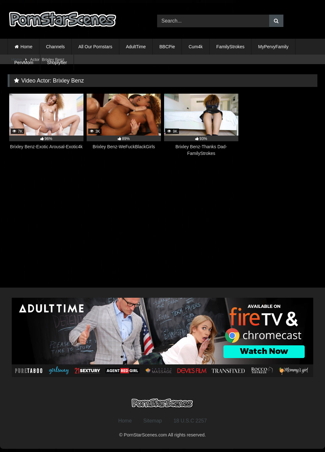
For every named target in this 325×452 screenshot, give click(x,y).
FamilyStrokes (230, 46)
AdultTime (136, 46)
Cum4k (195, 46)
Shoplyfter (57, 62)
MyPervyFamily (273, 46)
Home (26, 46)
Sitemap (152, 420)
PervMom (23, 62)
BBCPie (167, 46)
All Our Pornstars (95, 46)
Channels (55, 46)
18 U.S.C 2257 (190, 420)
